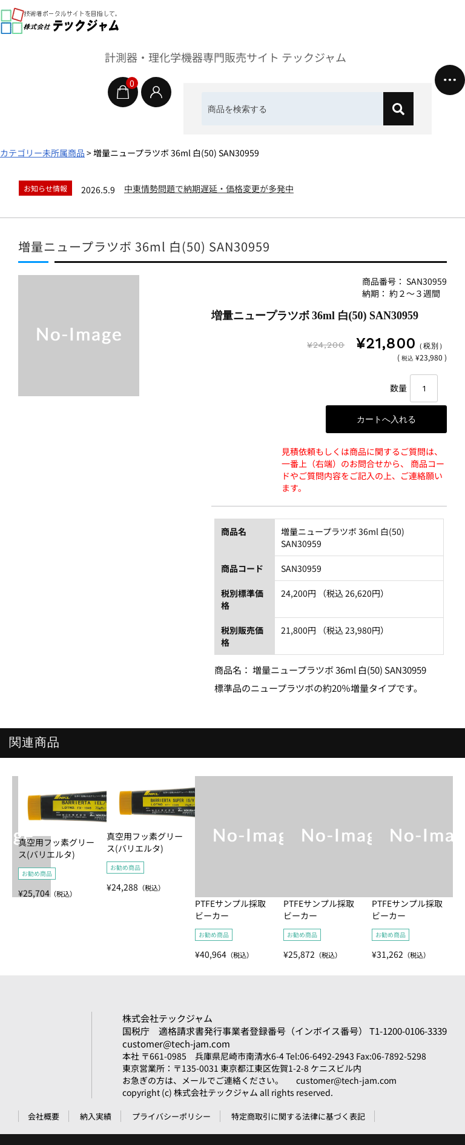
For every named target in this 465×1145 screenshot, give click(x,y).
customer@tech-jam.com (176, 1043)
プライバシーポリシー (171, 1116)
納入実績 (95, 1116)
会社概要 (43, 1116)
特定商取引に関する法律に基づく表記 (298, 1116)
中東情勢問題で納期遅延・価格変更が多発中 (209, 188)
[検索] (398, 108)
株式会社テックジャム (167, 1018)
